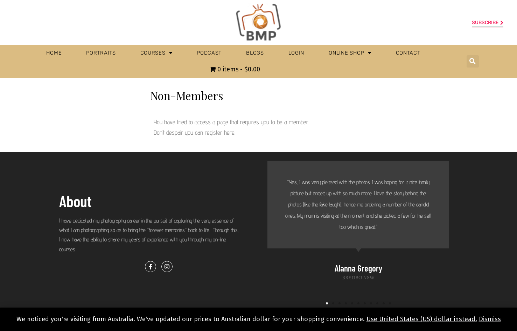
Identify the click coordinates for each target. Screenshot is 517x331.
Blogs (255, 53)
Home (54, 53)
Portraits (101, 53)
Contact (408, 53)
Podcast (209, 53)
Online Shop (350, 53)
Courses (156, 53)
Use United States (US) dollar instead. (421, 319)
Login (296, 53)
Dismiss (490, 319)
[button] (473, 61)
